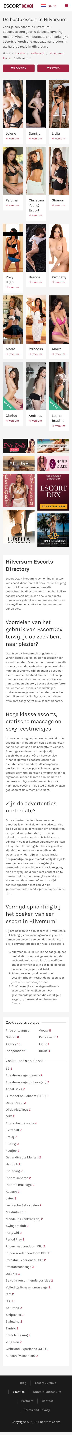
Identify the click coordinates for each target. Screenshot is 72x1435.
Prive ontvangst (18, 1030)
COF (10, 1301)
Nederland (37, 53)
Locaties (19, 1392)
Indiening (14, 1171)
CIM (10, 1294)
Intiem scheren (18, 1178)
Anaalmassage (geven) (24, 1075)
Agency (13, 1044)
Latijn (44, 1044)
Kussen (12, 1191)
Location (18, 68)
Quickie (13, 1273)
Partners (27, 1401)
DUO (10, 1116)
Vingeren (14, 1342)
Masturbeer (15, 1212)
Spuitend (14, 1307)
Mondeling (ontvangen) (24, 1219)
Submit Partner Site (47, 1392)
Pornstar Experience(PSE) (26, 1260)
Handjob (13, 1164)
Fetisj (11, 1137)
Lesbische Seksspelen (23, 1205)
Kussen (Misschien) (22, 1355)
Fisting (12, 1143)
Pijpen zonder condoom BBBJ (28, 1253)
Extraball (14, 1130)
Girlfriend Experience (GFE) (27, 1348)
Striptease (15, 1314)
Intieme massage (20, 1184)
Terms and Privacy (37, 1410)
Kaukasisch (48, 1037)
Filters (53, 68)
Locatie (20, 53)
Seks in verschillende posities (29, 1280)
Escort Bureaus (45, 1383)
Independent (16, 1050)
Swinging (14, 1321)
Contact (47, 1401)
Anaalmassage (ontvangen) (27, 1082)
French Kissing (18, 1335)
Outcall (12, 1037)
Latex (11, 1198)
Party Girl (14, 1232)
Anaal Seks (15, 1089)
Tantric (12, 1328)
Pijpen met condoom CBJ (25, 1246)
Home (7, 53)
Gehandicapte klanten (23, 1157)
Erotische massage (21, 1123)
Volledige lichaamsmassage (28, 1287)
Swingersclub (17, 1225)
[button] (48, 5)
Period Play (15, 1239)
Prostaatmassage (20, 1266)
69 (9, 1068)
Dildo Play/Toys (18, 1109)
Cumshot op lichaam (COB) (27, 1096)
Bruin (44, 1050)
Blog (23, 1383)
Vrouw (45, 1030)
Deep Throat (16, 1102)
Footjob (12, 1150)
